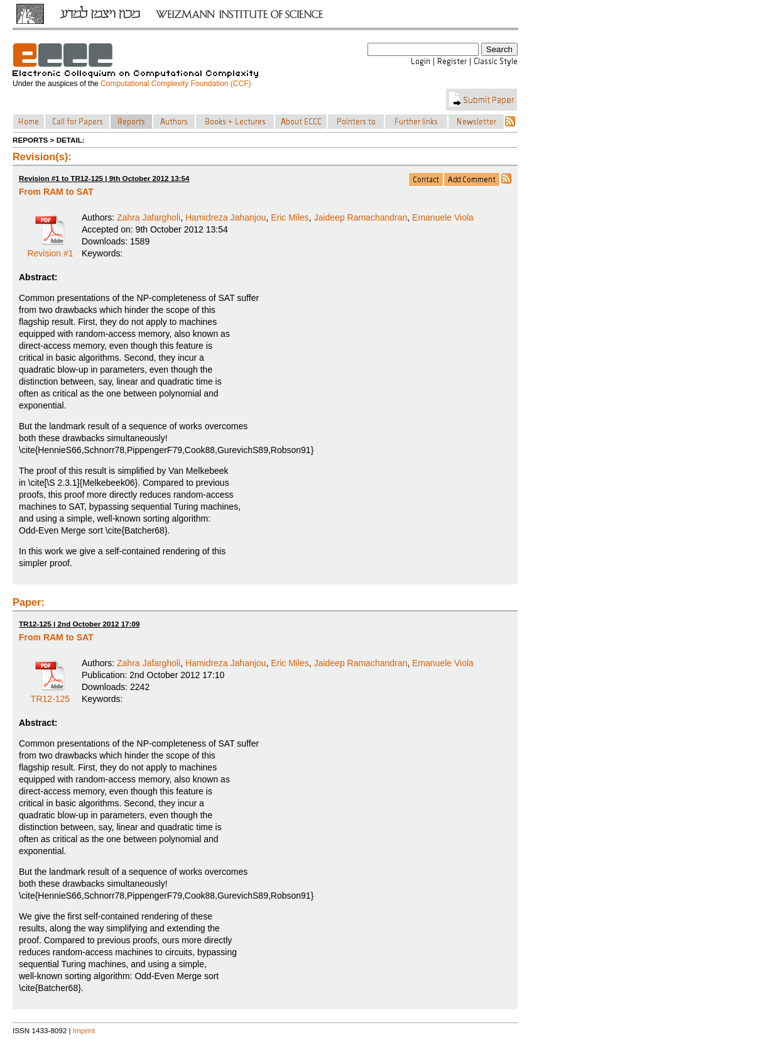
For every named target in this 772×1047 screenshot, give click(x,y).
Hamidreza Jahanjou (225, 217)
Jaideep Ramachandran (361, 217)
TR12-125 (50, 694)
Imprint (84, 1030)
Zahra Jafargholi (148, 217)
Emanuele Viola (443, 217)
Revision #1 (50, 248)
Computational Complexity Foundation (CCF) (176, 83)
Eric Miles (290, 217)
